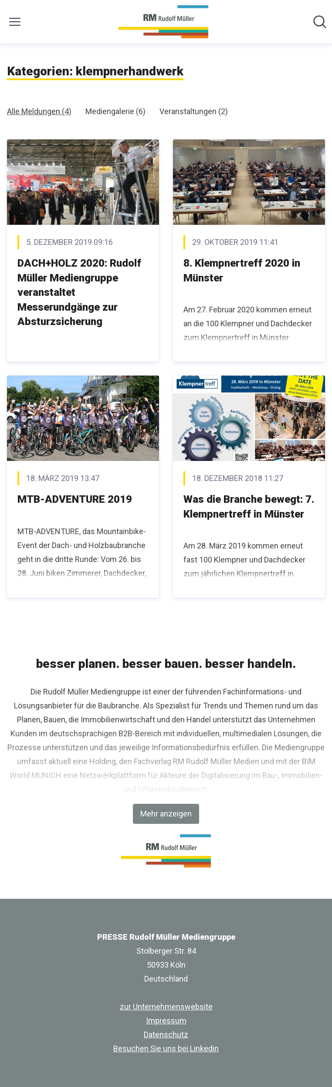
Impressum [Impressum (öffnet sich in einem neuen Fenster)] (166, 1020)
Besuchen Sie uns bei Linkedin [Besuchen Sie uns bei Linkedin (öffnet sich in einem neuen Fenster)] (166, 1048)
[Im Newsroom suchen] (320, 22)
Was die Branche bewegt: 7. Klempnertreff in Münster (248, 506)
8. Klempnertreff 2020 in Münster (241, 270)
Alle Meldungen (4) (39, 111)
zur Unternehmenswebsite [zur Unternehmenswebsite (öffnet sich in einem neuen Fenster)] (166, 1006)
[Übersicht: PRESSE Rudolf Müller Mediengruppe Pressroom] (163, 21)
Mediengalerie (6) (115, 111)
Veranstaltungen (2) (193, 111)
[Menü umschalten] (14, 21)
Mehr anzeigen (166, 813)
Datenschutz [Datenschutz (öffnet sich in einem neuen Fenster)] (166, 1034)
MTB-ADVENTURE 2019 (74, 499)
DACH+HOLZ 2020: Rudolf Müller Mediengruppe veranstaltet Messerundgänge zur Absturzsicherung (79, 292)
